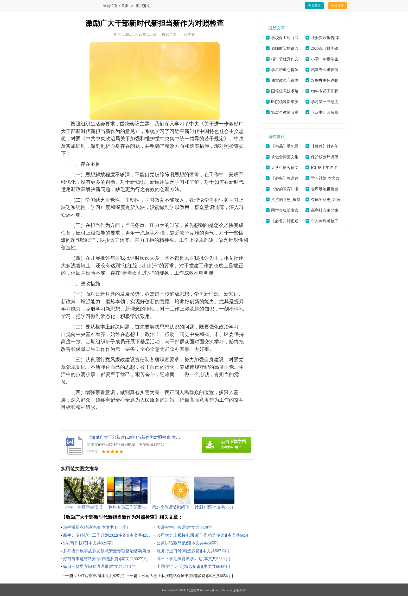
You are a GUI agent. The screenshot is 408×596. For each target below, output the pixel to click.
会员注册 (337, 6)
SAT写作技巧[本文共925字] (88, 543)
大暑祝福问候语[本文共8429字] (185, 527)
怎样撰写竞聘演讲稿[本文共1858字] (95, 527)
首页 (125, 6)
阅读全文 (169, 34)
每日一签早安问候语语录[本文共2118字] (99, 566)
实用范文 (143, 6)
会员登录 (314, 6)
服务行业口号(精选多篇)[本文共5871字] (193, 551)
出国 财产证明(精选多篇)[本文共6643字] (193, 566)
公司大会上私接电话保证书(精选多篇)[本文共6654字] (187, 576)
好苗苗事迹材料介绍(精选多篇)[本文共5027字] (105, 558)
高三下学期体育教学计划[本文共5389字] (193, 558)
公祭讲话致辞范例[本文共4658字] (187, 543)
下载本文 (187, 34)
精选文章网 (195, 590)
